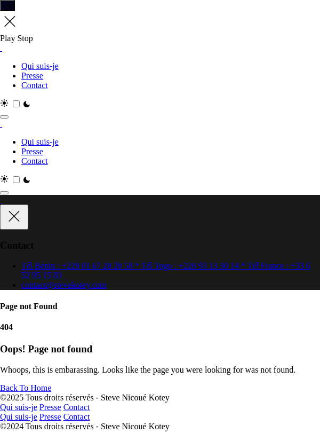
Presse (32, 75)
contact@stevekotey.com (64, 284)
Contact (34, 85)
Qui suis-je (40, 65)
